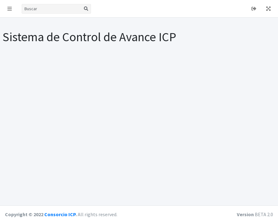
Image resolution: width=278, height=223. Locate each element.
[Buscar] (51, 9)
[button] (9, 8)
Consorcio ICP (60, 214)
